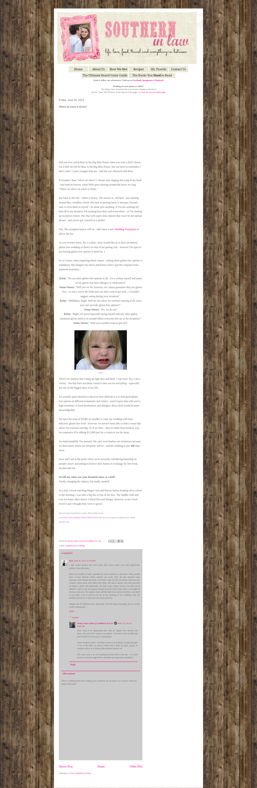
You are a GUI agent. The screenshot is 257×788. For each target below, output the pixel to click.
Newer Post (66, 766)
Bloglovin (91, 517)
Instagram (147, 80)
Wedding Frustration (126, 229)
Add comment (68, 673)
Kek (71, 560)
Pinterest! (159, 80)
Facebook (137, 80)
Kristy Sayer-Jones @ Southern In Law (85, 541)
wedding (81, 545)
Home (101, 766)
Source (100, 373)
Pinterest (84, 517)
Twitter (70, 517)
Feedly (99, 517)
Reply (71, 611)
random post (71, 545)
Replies (75, 617)
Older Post (136, 766)
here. (67, 522)
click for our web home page (153, 92)
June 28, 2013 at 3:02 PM (85, 560)
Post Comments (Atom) (81, 773)
